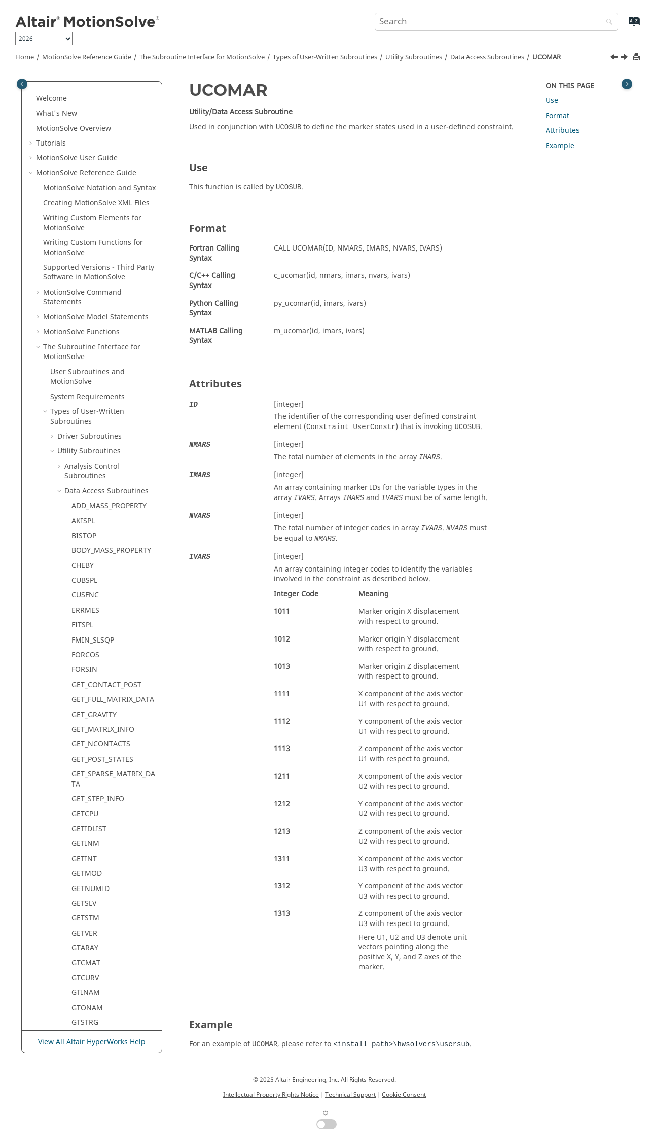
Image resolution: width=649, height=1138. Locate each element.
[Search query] (496, 22)
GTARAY (84, 271)
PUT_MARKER (94, 510)
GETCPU (84, 137)
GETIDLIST (88, 152)
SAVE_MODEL (93, 614)
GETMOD (86, 197)
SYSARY (84, 863)
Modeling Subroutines (95, 967)
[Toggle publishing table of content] (22, 84)
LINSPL (83, 420)
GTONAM (87, 331)
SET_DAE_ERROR (99, 659)
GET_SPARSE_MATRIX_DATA (113, 102)
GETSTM (85, 241)
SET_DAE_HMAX (97, 674)
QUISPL (83, 540)
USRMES (85, 952)
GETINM (85, 167)
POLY (80, 495)
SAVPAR (84, 629)
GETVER (84, 257)
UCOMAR (546, 57)
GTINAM (85, 316)
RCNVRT (85, 554)
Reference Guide (86, 57)
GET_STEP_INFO (97, 122)
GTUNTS (85, 360)
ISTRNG (84, 406)
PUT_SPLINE (91, 525)
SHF (77, 763)
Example (560, 145)
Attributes (563, 130)
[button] (67, 83)
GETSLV (83, 227)
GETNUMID (90, 212)
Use (552, 100)
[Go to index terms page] (622, 26)
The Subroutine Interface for (202, 57)
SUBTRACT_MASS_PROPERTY (113, 843)
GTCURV (85, 301)
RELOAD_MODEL (99, 569)
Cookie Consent (404, 1094)
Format (557, 116)
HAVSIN (84, 376)
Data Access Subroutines (487, 57)
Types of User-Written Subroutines (325, 57)
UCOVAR (85, 937)
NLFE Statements (93, 996)
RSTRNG (85, 599)
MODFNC (86, 435)
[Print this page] (637, 57)
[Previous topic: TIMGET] (615, 58)
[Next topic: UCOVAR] (625, 58)
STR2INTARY (92, 823)
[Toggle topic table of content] (627, 84)
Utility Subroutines (413, 57)
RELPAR (84, 584)
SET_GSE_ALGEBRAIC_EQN (112, 718)
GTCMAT (85, 286)
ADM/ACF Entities (94, 982)
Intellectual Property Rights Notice (271, 1094)
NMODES (86, 480)
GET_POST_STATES (102, 83)
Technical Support (350, 1094)
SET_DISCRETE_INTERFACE (111, 694)
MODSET (86, 465)
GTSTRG (84, 346)
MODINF (85, 450)
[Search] (607, 22)
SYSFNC (84, 877)
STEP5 (81, 793)
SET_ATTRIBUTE (97, 644)
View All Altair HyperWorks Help (92, 1042)
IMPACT (84, 390)
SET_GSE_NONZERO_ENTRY (113, 743)
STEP (79, 778)
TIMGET (84, 907)
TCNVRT (84, 892)
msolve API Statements (82, 1012)
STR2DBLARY (93, 808)
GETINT (84, 182)
